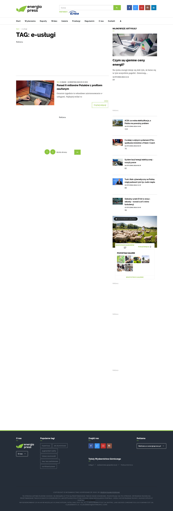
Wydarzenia (30, 21)
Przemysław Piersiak (110, 492)
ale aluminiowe (60, 445)
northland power (48, 466)
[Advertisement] (62, 56)
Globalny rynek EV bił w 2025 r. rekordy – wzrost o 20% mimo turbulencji (137, 201)
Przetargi (76, 21)
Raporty (43, 21)
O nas (101, 21)
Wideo (54, 21)
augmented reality (49, 450)
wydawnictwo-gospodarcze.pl (107, 464)
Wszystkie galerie (135, 277)
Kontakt (111, 21)
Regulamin (89, 21)
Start (18, 21)
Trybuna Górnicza (127, 464)
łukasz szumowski (49, 455)
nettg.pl (91, 464)
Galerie (64, 21)
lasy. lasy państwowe (50, 461)
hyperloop (46, 445)
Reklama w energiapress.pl (151, 445)
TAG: (58, 81)
